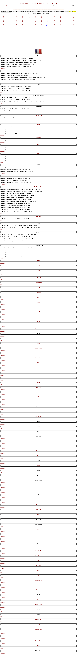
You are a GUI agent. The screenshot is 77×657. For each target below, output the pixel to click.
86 (10, 24)
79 (41, 22)
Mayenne (38, 436)
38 (10, 18)
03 (16, 14)
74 (10, 22)
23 (66, 16)
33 (54, 17)
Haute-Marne (38, 431)
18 (35, 16)
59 (66, 20)
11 (66, 14)
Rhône (38, 514)
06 (35, 14)
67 (41, 21)
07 (41, 14)
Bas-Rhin (38, 504)
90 (35, 24)
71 (66, 21)
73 (3, 22)
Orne (38, 475)
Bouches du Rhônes (38, 186)
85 (3, 24)
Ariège (38, 144)
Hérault (38, 343)
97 (73, 24)
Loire (38, 382)
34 (60, 17)
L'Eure (38, 307)
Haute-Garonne (38, 328)
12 (73, 14)
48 (73, 18)
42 (35, 18)
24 (73, 16)
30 (35, 17)
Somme (38, 570)
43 (41, 18)
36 (73, 17)
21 (54, 16)
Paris (38, 544)
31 (41, 17)
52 (22, 20)
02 (10, 14)
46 (60, 18)
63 (16, 21)
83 (66, 22)
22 (60, 16)
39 (16, 18)
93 (54, 24)
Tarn (38, 575)
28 (22, 17)
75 (16, 22)
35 (66, 17)
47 (66, 18)
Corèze (38, 265)
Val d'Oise (38, 645)
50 (10, 20)
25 (3, 17)
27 (16, 17)
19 (41, 16)
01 (3, 14)
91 (41, 24)
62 (10, 21)
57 (54, 20)
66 (35, 21)
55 (41, 20)
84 (73, 22)
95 (66, 24)
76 (22, 22)
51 (16, 20)
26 (10, 17)
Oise (38, 470)
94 (60, 24)
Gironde (38, 338)
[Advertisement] (38, 39)
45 (54, 18)
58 (60, 20)
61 (3, 21)
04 (22, 14)
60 (73, 20)
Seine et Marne (38, 555)
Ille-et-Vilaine (38, 348)
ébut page (2, 568)
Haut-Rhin (38, 509)
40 (22, 18)
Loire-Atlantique (38, 392)
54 (35, 20)
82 (60, 22)
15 (16, 16)
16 (22, 16)
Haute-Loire (38, 387)
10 (60, 14)
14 (10, 16)
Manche (38, 421)
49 (3, 20)
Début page (2, 68)
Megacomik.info (3, 5)
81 (54, 22)
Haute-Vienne (38, 604)
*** (38, 1)
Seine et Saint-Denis (38, 636)
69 (54, 21)
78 (35, 22)
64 (22, 21)
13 (3, 16)
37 (3, 18)
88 (22, 24)
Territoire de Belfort (38, 619)
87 (16, 24)
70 (60, 21)
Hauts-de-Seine (38, 629)
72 (73, 21)
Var (38, 585)
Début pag (2, 319)
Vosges (38, 609)
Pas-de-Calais (38, 480)
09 (54, 14)
